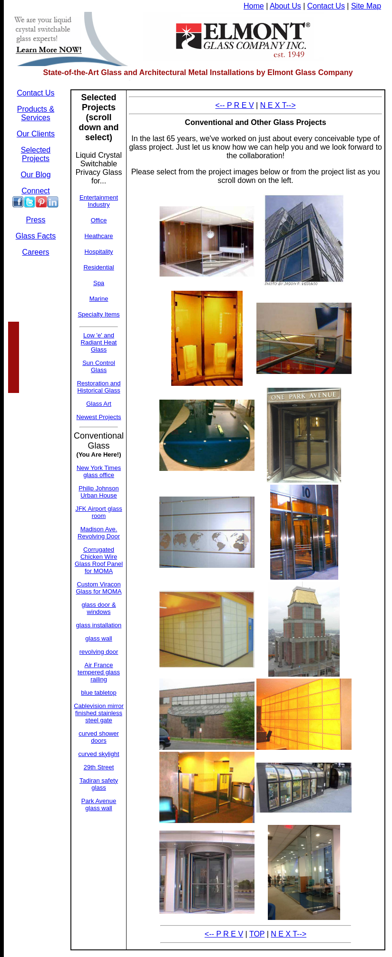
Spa (98, 283)
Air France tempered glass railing (99, 672)
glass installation (98, 625)
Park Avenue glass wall (98, 804)
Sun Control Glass (98, 366)
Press (36, 220)
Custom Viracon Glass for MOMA (99, 588)
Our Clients (36, 134)
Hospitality (99, 251)
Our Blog (35, 175)
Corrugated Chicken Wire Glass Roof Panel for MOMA (99, 560)
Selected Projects (35, 154)
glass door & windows (98, 608)
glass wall (98, 638)
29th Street (99, 767)
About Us (285, 6)
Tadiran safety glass (98, 784)
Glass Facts (36, 236)
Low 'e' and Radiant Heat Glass (99, 342)
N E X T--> (278, 105)
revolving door (98, 651)
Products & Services (35, 113)
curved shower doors (98, 737)
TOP (257, 934)
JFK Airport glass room (98, 512)
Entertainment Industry (98, 201)
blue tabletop (98, 692)
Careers (35, 252)
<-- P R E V (235, 105)
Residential (98, 267)
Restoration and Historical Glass (99, 387)
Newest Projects (99, 417)
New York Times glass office (99, 471)
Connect (35, 191)
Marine (98, 298)
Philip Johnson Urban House (98, 492)
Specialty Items (98, 314)
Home (254, 6)
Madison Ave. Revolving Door (99, 533)
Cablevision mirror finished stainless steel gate (99, 713)
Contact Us (326, 6)
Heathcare (99, 235)
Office (99, 220)
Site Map (366, 6)
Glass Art (98, 403)
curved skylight (98, 753)
